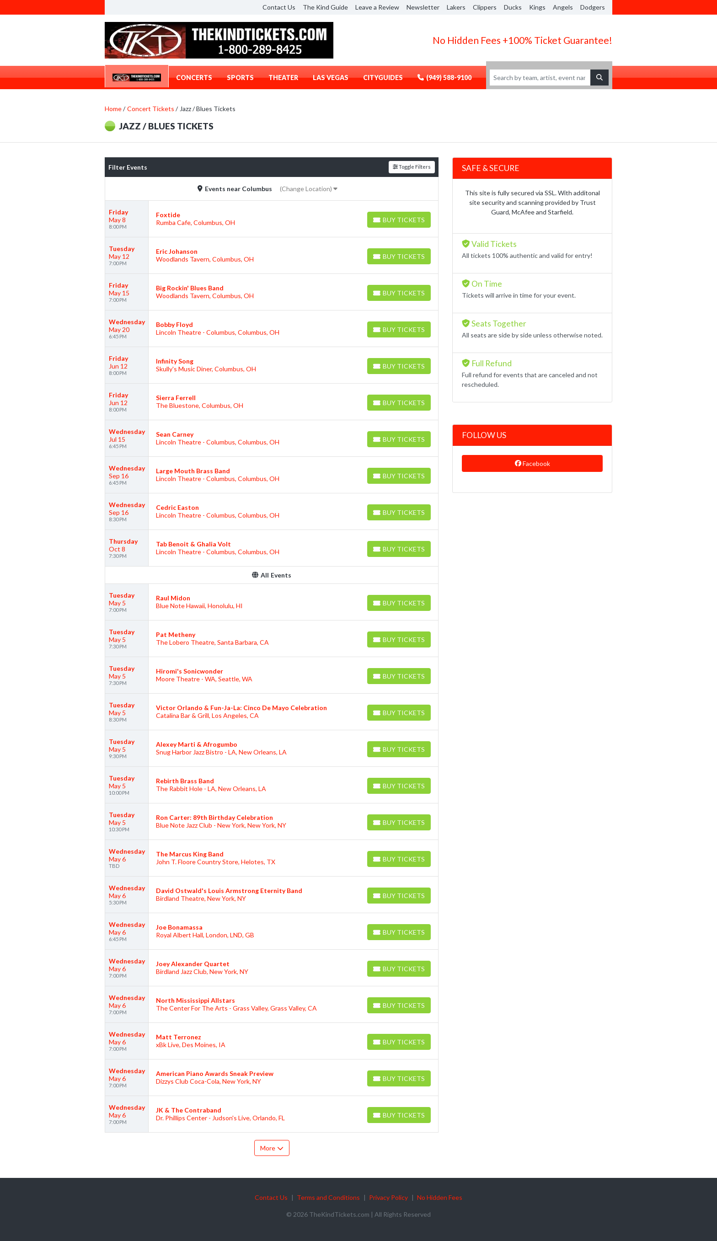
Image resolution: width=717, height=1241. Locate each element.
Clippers (485, 7)
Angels (563, 7)
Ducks (513, 7)
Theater (283, 77)
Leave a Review (377, 7)
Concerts (194, 77)
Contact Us (278, 7)
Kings (537, 7)
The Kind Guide (325, 7)
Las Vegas (330, 77)
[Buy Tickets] (399, 220)
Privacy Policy (388, 1197)
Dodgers (592, 7)
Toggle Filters (412, 167)
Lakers (456, 7)
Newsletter (423, 7)
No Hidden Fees (439, 1197)
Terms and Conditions (328, 1197)
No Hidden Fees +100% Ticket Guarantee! (522, 40)
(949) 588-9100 (444, 77)
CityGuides (383, 77)
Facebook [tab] (532, 463)
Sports (240, 77)
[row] (272, 219)
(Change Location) (308, 189)
